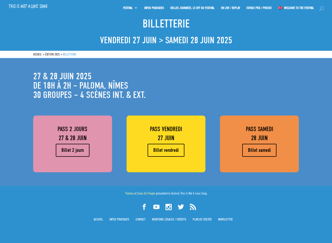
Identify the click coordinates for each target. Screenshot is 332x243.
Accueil (98, 219)
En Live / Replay (229, 7)
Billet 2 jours (72, 150)
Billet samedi (259, 150)
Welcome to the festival (299, 7)
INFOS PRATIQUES (153, 7)
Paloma (129, 193)
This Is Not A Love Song (193, 193)
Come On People (146, 193)
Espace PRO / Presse (258, 7)
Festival (126, 7)
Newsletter (225, 219)
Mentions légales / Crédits (169, 219)
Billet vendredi (166, 150)
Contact (141, 219)
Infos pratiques (119, 219)
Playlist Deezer (202, 219)
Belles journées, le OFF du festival (192, 7)
